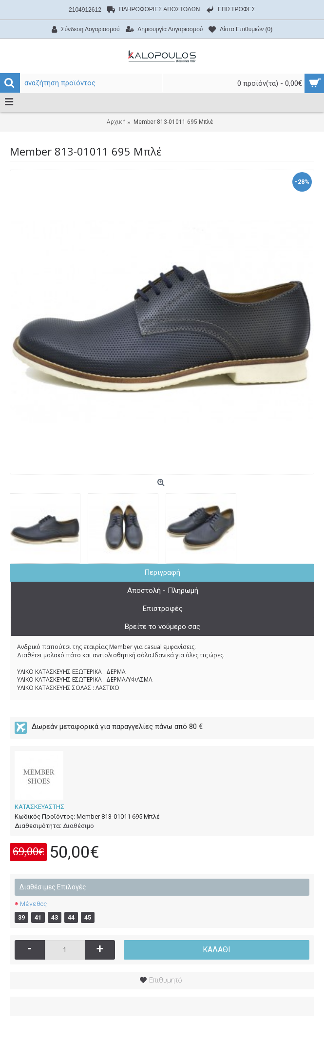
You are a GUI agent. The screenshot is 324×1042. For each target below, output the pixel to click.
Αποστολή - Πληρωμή (162, 590)
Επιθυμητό (165, 980)
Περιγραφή (162, 572)
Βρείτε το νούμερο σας (162, 626)
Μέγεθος (33, 903)
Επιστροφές (163, 608)
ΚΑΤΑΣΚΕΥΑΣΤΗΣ (39, 806)
